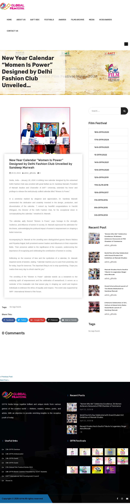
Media (91, 21)
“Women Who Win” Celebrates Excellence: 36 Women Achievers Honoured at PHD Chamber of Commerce (100, 406)
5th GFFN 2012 (101, 216)
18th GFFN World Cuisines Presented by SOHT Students (26, 473)
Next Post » (4, 381)
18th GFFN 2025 (101, 133)
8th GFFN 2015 (101, 208)
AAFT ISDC (35, 21)
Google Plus (37, 321)
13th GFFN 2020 (101, 171)
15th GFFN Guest (12, 464)
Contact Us (12, 32)
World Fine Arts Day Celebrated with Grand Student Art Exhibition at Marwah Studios (116, 256)
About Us (21, 21)
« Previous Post (6, 378)
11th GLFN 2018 (101, 186)
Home (9, 21)
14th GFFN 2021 (101, 163)
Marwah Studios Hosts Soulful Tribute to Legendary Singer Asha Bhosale (116, 273)
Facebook (9, 321)
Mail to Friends (69, 321)
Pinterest (53, 321)
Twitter (22, 321)
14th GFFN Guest (12, 459)
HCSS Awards (105, 21)
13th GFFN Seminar (13, 450)
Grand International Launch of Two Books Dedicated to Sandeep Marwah (116, 289)
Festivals (49, 21)
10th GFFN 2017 (101, 193)
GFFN (22, 500)
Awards (62, 21)
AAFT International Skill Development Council (22, 477)
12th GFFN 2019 (101, 178)
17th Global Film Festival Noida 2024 (19, 468)
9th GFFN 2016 (101, 201)
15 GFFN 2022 (100, 156)
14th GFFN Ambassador (14, 455)
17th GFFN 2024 (101, 141)
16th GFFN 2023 (101, 148)
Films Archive (77, 21)
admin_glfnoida (29, 174)
